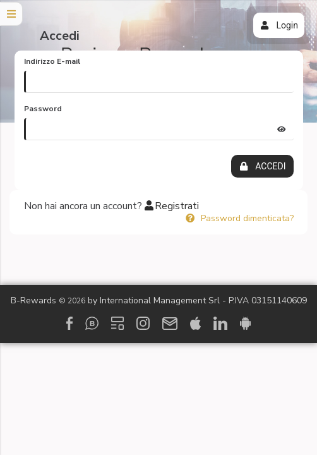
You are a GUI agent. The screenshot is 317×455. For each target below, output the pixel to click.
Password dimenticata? (239, 218)
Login (279, 25)
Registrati (172, 206)
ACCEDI (262, 166)
